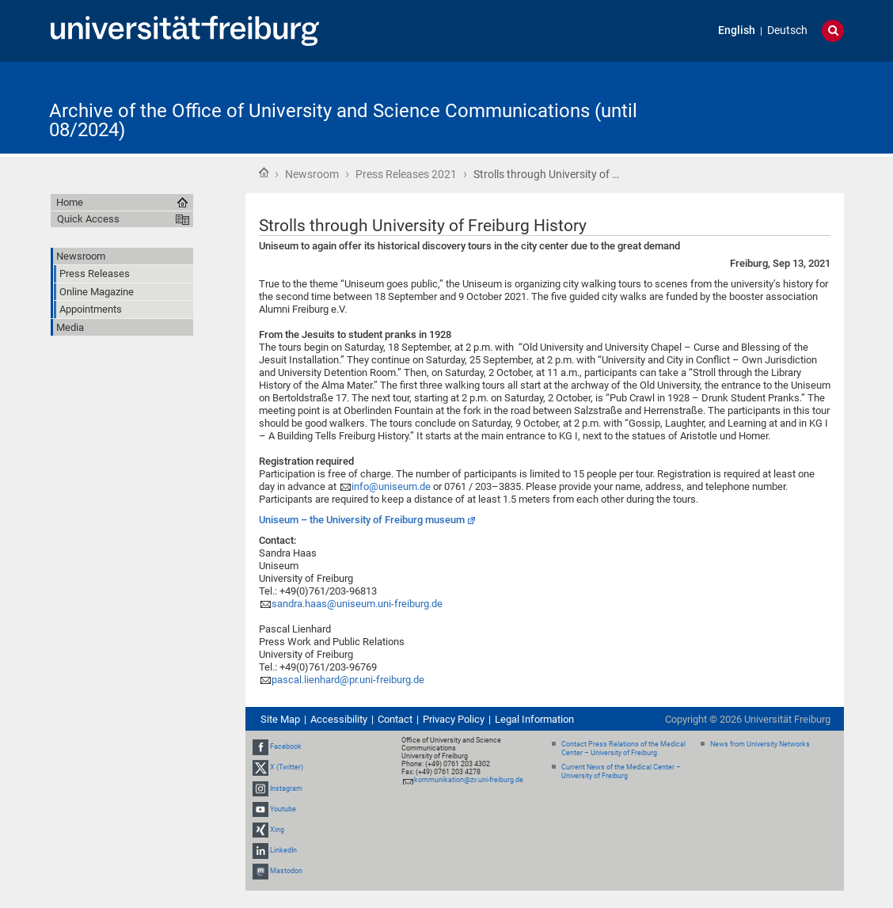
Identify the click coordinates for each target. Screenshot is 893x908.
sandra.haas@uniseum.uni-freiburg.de (357, 604)
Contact (395, 719)
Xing (277, 830)
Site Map (280, 719)
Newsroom (312, 174)
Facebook (286, 746)
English (736, 30)
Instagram (286, 788)
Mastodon (286, 872)
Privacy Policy (453, 719)
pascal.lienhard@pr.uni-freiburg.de (348, 680)
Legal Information (534, 719)
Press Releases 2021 (406, 174)
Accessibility (338, 719)
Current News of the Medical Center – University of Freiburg (621, 771)
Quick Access (88, 219)
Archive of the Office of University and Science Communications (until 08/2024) (343, 120)
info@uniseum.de (391, 486)
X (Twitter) (286, 767)
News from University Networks (760, 744)
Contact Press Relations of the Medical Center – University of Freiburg (623, 748)
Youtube (283, 809)
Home (263, 172)
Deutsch (787, 30)
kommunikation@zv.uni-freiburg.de (468, 780)
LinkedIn (283, 850)
